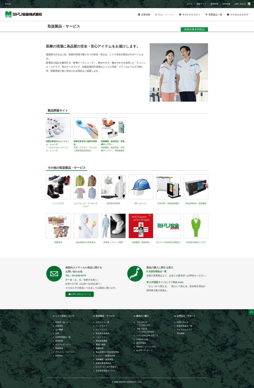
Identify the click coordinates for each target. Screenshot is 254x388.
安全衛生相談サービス (196, 242)
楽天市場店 (141, 343)
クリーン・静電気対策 (105, 356)
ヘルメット (100, 337)
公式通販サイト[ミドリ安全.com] (164, 282)
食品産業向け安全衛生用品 (107, 352)
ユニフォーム (101, 330)
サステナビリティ (191, 14)
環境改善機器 (101, 341)
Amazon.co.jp (142, 339)
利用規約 (59, 356)
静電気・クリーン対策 (113, 242)
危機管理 (58, 242)
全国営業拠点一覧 (156, 271)
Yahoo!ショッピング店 (146, 347)
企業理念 (59, 326)
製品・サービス (166, 14)
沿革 (57, 333)
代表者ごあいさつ (63, 322)
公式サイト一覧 (102, 322)
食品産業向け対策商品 (85, 242)
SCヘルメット (141, 203)
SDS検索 (226, 4)
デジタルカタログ (239, 14)
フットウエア (58, 203)
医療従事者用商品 (103, 363)
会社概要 (59, 330)
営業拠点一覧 (215, 14)
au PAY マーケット (144, 350)
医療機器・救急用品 (141, 242)
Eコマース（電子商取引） (107, 367)
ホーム (190, 4)
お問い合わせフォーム (80, 294)
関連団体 (59, 348)
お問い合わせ (240, 4)
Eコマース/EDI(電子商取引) (168, 242)
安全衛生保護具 (113, 203)
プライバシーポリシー (65, 352)
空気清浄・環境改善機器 (168, 203)
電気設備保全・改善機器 (196, 203)
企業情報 (145, 14)
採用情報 (214, 4)
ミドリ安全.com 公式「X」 (148, 335)
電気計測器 (100, 344)
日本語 (8, 4)
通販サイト (201, 4)
